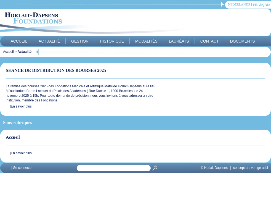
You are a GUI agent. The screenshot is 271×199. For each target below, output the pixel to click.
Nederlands (239, 4)
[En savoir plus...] (22, 106)
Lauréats (179, 41)
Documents (242, 41)
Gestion (80, 41)
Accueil (18, 41)
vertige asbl (259, 168)
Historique (112, 41)
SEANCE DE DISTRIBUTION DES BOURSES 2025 (56, 70)
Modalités (146, 41)
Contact (209, 41)
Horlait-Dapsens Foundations (99, 23)
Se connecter (23, 168)
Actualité (49, 41)
